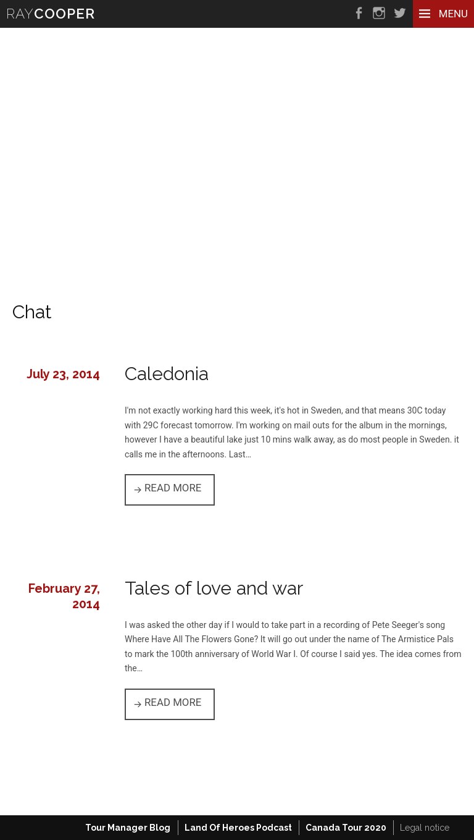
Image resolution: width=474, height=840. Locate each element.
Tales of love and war (214, 588)
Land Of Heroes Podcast (238, 828)
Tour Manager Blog (127, 828)
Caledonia (167, 373)
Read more (179, 487)
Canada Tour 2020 (346, 828)
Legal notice (424, 828)
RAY (50, 14)
